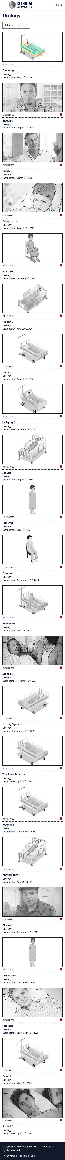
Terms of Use (27, 1155)
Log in (58, 5)
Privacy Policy (10, 1155)
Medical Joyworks (27, 1146)
